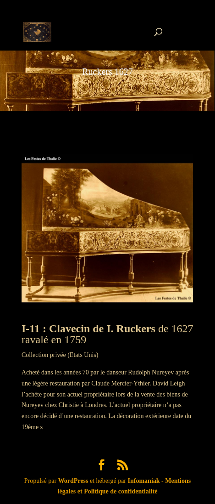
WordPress (73, 480)
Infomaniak (144, 480)
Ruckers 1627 (107, 72)
